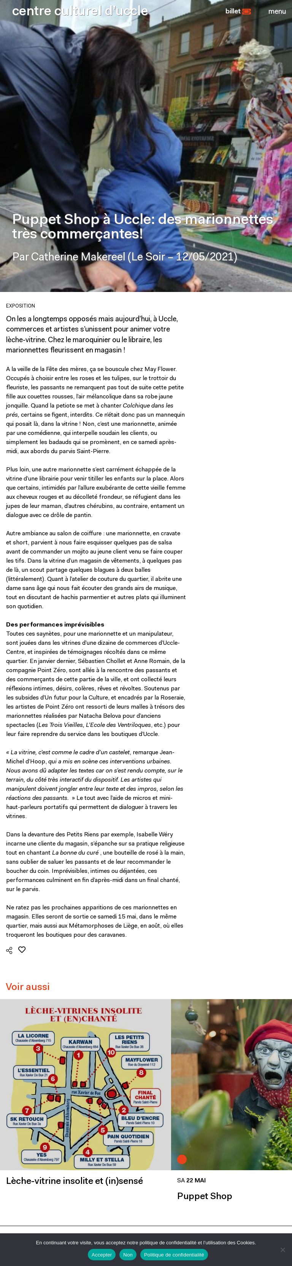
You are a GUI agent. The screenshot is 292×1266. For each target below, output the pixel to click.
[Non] (282, 1249)
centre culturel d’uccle (80, 12)
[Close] (277, 12)
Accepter (102, 1255)
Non (128, 1255)
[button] (238, 11)
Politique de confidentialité (174, 1255)
